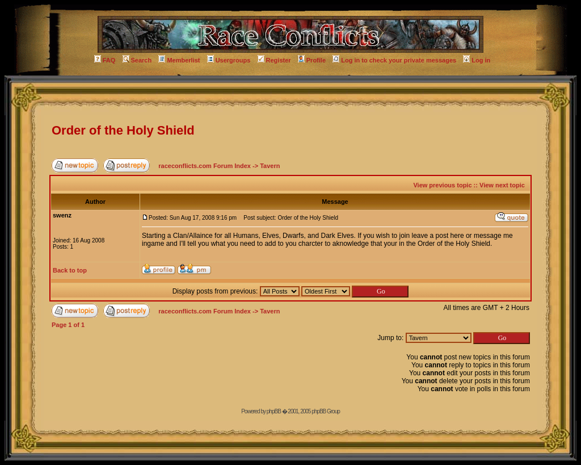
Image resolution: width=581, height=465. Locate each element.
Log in (476, 60)
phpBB (274, 411)
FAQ (105, 60)
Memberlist (179, 60)
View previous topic (442, 185)
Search (137, 60)
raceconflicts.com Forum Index (204, 165)
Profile (312, 60)
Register (274, 60)
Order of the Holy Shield (123, 130)
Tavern (270, 165)
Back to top (70, 270)
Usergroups (229, 60)
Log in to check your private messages (394, 60)
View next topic (502, 185)
